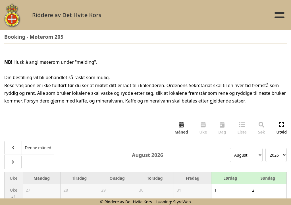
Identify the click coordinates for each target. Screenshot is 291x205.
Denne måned (37, 147)
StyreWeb (182, 201)
